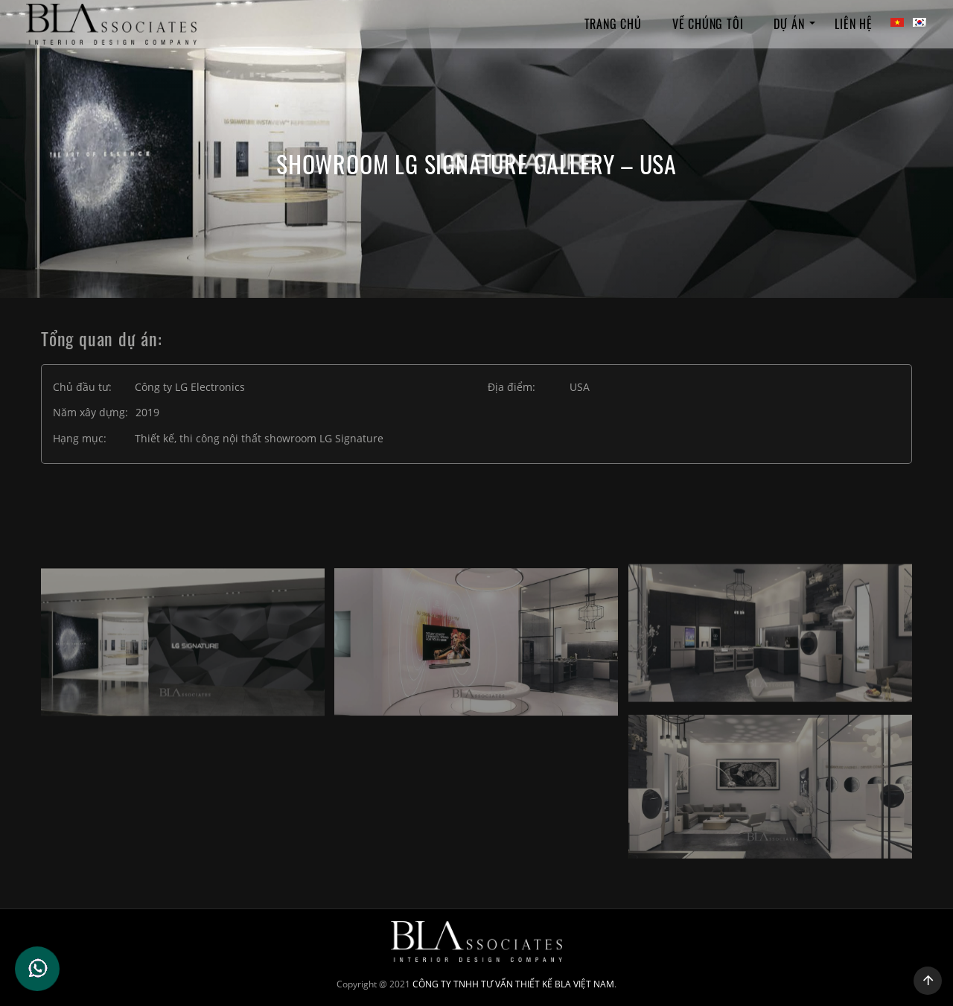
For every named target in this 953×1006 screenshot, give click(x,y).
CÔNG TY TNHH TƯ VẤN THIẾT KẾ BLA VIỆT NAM (513, 984)
